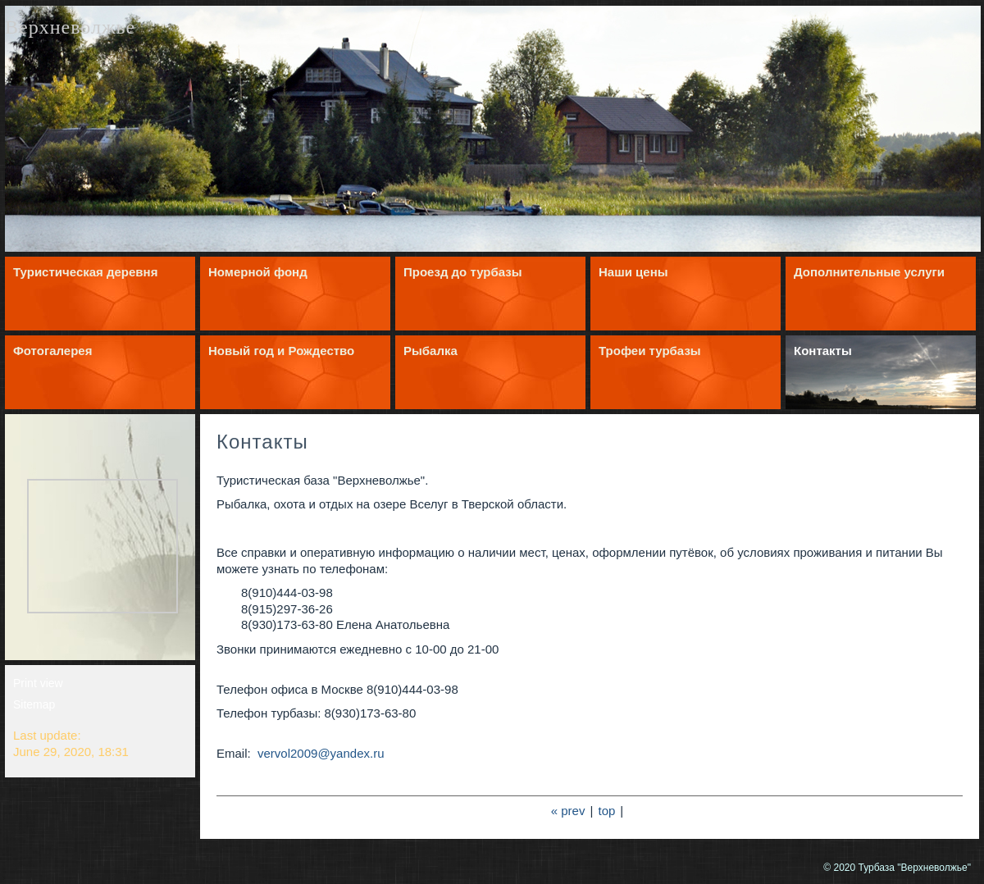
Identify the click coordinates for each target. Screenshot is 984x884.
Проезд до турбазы (462, 272)
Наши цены (633, 272)
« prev (568, 811)
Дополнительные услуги (869, 272)
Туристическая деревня (85, 272)
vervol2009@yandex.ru (319, 753)
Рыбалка (430, 351)
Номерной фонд (258, 272)
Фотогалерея (52, 351)
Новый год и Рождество (281, 351)
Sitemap (34, 704)
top (607, 811)
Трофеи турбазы (650, 351)
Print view (38, 683)
